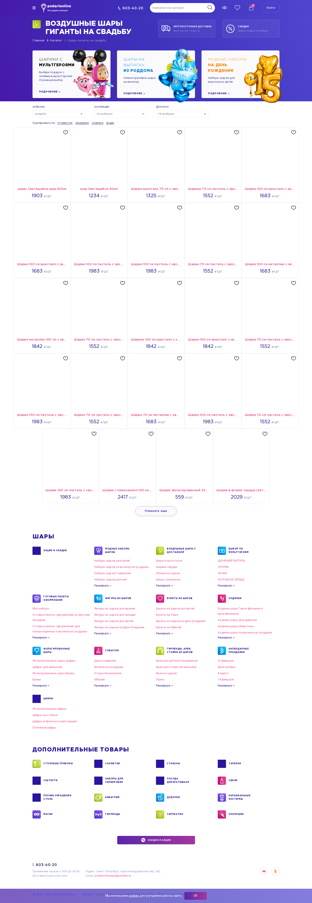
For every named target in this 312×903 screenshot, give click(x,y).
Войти (271, 7)
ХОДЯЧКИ (235, 598)
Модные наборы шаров (117, 551)
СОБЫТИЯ (112, 651)
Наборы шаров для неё (110, 579)
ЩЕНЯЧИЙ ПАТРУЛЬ (231, 560)
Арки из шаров (166, 673)
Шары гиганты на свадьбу (87, 40)
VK (264, 871)
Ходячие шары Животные (236, 626)
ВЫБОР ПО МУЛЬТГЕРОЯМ (239, 551)
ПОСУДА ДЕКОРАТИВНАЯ (178, 781)
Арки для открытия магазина (176, 667)
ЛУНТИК (223, 567)
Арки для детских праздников (177, 660)
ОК (195, 895)
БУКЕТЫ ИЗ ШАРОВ (180, 598)
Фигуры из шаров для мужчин (114, 608)
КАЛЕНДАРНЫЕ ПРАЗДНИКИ (239, 651)
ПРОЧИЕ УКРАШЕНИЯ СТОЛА (57, 797)
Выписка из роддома (108, 667)
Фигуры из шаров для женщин (115, 614)
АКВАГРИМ (112, 797)
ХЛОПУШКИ (236, 814)
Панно (160, 679)
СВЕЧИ (233, 781)
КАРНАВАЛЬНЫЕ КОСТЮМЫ (239, 797)
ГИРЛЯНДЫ (112, 814)
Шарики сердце (166, 567)
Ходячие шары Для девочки (237, 620)
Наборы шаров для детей (112, 560)
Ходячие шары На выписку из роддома (245, 632)
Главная (38, 40)
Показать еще (156, 511)
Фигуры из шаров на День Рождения (119, 627)
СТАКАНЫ (173, 764)
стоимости (64, 122)
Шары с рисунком (168, 579)
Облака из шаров (168, 573)
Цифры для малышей (47, 667)
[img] (34, 8)
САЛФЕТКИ (112, 764)
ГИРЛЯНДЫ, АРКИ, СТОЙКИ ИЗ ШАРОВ (180, 651)
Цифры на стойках (45, 715)
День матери (226, 667)
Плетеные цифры (44, 727)
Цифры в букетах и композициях (54, 721)
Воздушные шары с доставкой (181, 551)
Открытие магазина (107, 673)
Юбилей (99, 679)
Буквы (36, 679)
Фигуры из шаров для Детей (113, 621)
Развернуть (101, 585)
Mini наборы (40, 608)
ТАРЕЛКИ (235, 764)
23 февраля (226, 660)
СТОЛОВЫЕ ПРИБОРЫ (58, 764)
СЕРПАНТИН (175, 814)
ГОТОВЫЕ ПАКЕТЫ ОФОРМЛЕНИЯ (56, 598)
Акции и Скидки (55, 551)
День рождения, (105, 660)
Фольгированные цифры (49, 708)
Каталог (56, 40)
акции (110, 122)
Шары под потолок (169, 560)
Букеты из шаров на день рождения (181, 621)
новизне (97, 122)
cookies (133, 895)
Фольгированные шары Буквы (53, 673)
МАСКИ (48, 814)
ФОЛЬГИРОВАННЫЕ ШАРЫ (56, 651)
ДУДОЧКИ (173, 797)
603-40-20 (130, 8)
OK (275, 871)
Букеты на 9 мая (167, 614)
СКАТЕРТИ (50, 781)
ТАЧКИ (222, 573)
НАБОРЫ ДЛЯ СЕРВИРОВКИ (114, 781)
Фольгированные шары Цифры (54, 660)
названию (82, 122)
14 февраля (226, 679)
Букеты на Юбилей (168, 627)
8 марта (223, 673)
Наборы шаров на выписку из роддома (121, 567)
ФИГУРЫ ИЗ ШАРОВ (118, 598)
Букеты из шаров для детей (175, 608)
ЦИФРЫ (48, 699)
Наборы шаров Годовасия (112, 573)
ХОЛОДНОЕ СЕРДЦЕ (231, 579)
